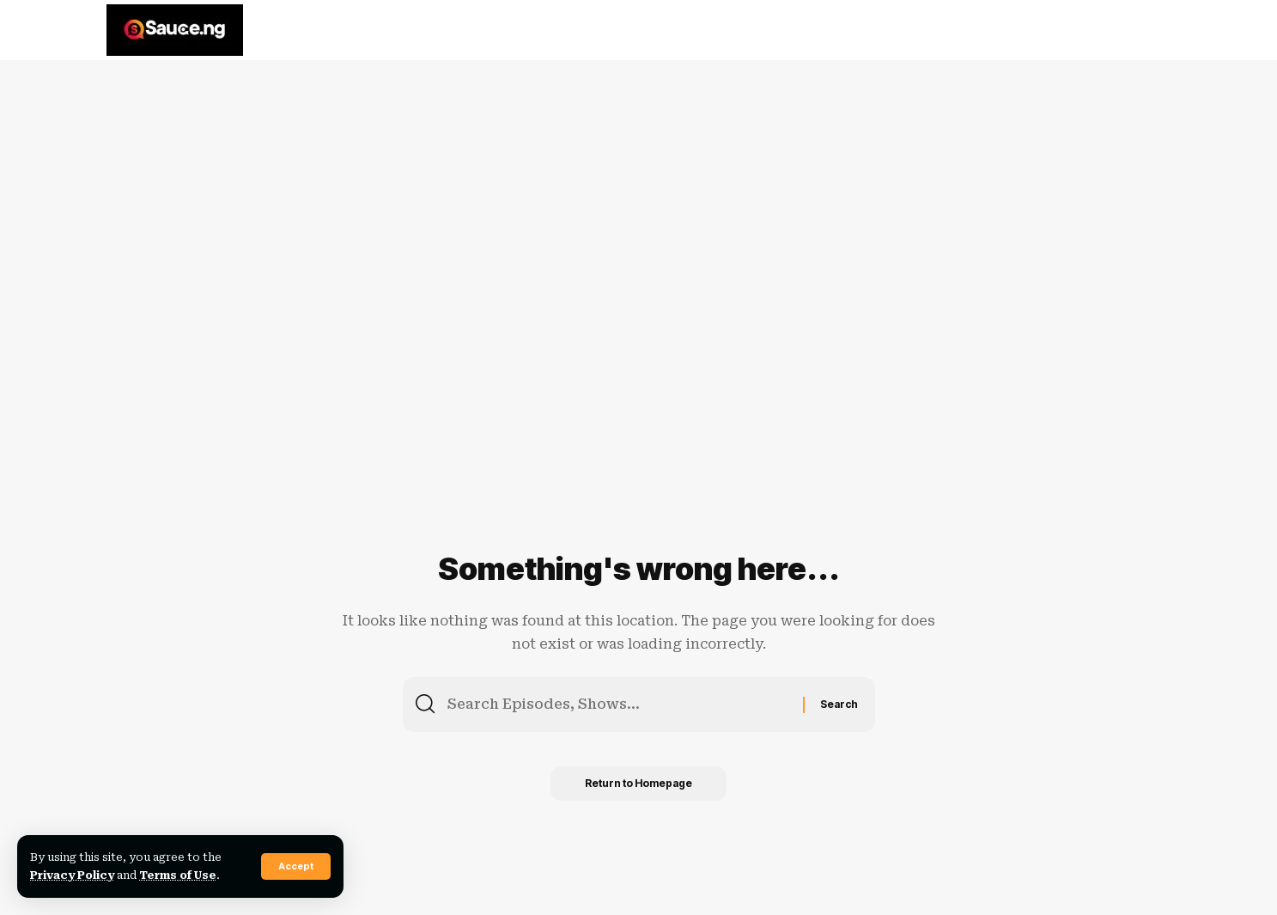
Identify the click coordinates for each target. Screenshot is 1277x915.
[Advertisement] (532, 193)
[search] (1151, 30)
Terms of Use (177, 875)
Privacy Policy (72, 875)
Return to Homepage (638, 783)
